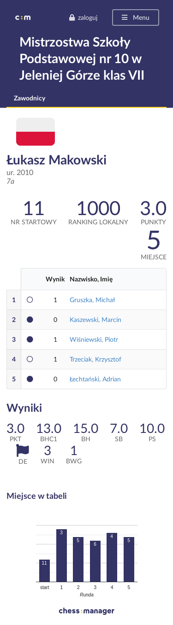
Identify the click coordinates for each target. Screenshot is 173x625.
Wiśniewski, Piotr (94, 339)
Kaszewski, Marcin (95, 319)
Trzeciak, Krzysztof (95, 359)
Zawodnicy (29, 98)
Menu (134, 17)
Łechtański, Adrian (95, 379)
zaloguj (83, 17)
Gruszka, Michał (92, 300)
